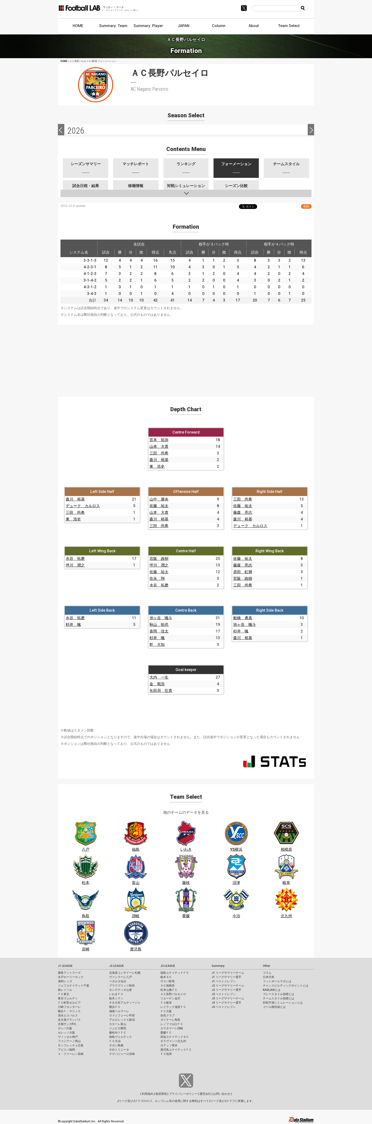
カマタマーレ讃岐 (171, 1028)
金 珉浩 (157, 684)
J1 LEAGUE (65, 966)
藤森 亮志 (242, 512)
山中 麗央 (158, 499)
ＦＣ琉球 (166, 1054)
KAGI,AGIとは (271, 990)
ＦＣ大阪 (166, 1011)
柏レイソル (65, 990)
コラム (267, 972)
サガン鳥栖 (116, 1045)
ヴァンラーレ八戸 (120, 977)
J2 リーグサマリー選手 (226, 990)
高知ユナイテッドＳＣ (174, 1037)
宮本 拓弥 (158, 440)
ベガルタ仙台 (117, 981)
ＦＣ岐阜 (166, 1002)
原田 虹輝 (242, 572)
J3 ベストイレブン (224, 1007)
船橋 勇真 (242, 618)
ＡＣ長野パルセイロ (173, 994)
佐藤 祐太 (158, 506)
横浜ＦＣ (115, 1007)
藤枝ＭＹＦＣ (117, 1032)
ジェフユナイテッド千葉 (73, 985)
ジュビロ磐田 (117, 1028)
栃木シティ (116, 998)
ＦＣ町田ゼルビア (69, 1002)
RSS (306, 206)
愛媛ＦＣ (166, 1032)
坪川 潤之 (75, 565)
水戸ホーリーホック (71, 977)
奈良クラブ (167, 1015)
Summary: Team (113, 26)
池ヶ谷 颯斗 (160, 618)
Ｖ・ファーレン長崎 (71, 1054)
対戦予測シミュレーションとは (283, 1002)
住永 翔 (157, 578)
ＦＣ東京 (63, 994)
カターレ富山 (117, 1024)
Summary (218, 966)
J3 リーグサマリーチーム (228, 998)
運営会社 (205, 1094)
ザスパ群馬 (167, 981)
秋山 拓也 (158, 624)
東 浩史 (157, 466)
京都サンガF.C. (67, 1024)
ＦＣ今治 (115, 1041)
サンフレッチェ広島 (71, 1045)
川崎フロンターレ (69, 1007)
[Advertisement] (186, 358)
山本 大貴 (158, 446)
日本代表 (268, 977)
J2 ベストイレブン (224, 994)
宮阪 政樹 (158, 558)
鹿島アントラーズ (69, 972)
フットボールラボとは (277, 981)
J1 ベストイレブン (224, 981)
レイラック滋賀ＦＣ (173, 1007)
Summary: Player (148, 26)
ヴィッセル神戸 (68, 1037)
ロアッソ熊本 (168, 1045)
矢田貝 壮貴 (160, 690)
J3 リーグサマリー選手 (226, 1002)
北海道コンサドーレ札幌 (124, 972)
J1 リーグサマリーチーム (228, 972)
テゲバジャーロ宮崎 (122, 1054)
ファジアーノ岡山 (69, 1041)
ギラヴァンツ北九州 (173, 1041)
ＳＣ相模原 (167, 985)
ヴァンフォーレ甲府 (122, 1015)
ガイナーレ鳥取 (170, 1019)
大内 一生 (158, 677)
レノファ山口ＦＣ (171, 1024)
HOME (78, 26)
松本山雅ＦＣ (168, 990)
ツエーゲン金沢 (170, 998)
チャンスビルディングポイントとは (285, 985)
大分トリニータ (119, 1049)
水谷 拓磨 (75, 558)
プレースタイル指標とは (278, 994)
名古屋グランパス (69, 1019)
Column (218, 26)
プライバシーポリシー (183, 1094)
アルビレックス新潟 (122, 1019)
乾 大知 (157, 644)
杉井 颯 (73, 624)
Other (266, 966)
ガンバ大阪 (65, 1028)
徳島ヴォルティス (120, 1037)
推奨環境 (161, 1094)
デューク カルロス (83, 506)
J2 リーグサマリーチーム (228, 985)
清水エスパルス (68, 1015)
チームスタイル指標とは (278, 998)
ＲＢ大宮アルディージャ (124, 1002)
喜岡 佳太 (158, 631)
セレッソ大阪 (66, 1032)
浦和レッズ (65, 981)
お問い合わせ (221, 1094)
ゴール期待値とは (274, 1007)
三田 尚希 (158, 453)
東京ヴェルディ (68, 998)
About (254, 26)
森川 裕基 (158, 460)
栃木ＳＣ (166, 977)
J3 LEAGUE (167, 966)
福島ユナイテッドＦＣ (174, 972)
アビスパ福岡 (66, 1049)
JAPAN (183, 26)
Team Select (289, 26)
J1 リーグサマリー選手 (226, 977)
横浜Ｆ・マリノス (69, 1011)
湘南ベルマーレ (119, 1011)
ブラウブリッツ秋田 (122, 985)
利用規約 (147, 1094)
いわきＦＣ (116, 994)
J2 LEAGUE (116, 966)
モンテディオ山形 (120, 990)
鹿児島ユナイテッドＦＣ (176, 1049)
